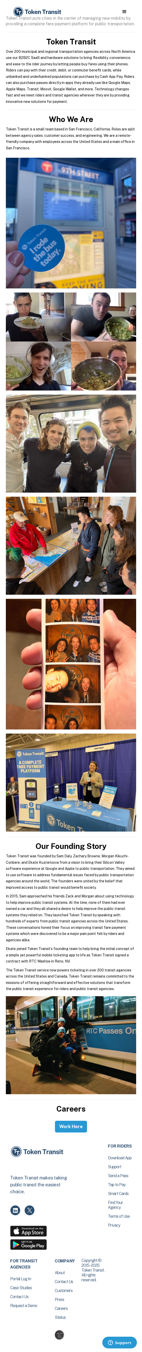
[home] (37, 12)
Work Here (71, 1126)
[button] (124, 11)
